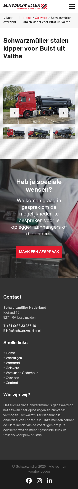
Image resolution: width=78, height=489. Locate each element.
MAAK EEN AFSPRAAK (39, 252)
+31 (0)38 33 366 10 (21, 326)
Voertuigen (12, 358)
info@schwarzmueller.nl (23, 331)
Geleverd (41, 18)
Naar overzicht (9, 20)
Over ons (11, 378)
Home (27, 18)
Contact (10, 383)
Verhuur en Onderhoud (20, 373)
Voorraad (11, 363)
